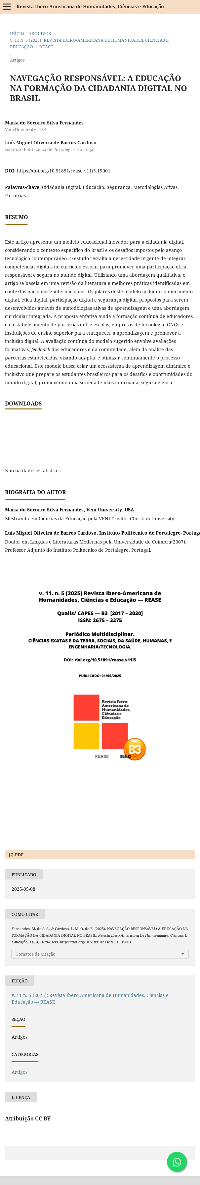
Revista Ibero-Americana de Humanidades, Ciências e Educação (90, 6)
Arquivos (39, 33)
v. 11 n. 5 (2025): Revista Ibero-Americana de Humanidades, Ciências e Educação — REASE (89, 43)
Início (17, 33)
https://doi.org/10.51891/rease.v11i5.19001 (63, 170)
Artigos (19, 1072)
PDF (18, 855)
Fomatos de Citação (36, 954)
